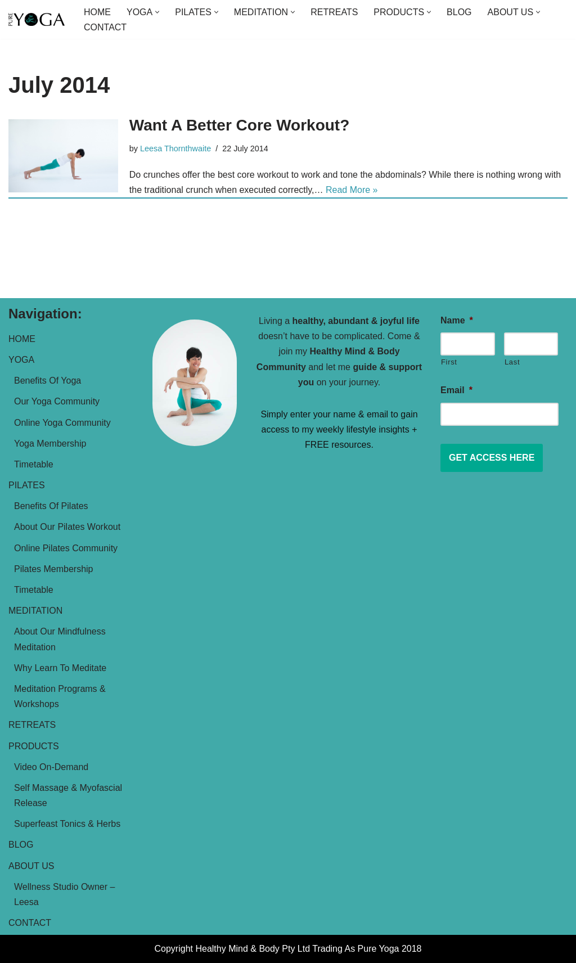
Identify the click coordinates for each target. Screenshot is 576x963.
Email (456, 390)
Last (512, 362)
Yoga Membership (50, 443)
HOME (97, 12)
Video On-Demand (51, 767)
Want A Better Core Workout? (239, 125)
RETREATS (334, 12)
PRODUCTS (33, 746)
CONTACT (105, 27)
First (449, 362)
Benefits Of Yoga (47, 380)
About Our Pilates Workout (67, 527)
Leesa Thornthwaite (175, 148)
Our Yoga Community (57, 401)
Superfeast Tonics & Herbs (67, 824)
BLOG (459, 12)
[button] (157, 12)
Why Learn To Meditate (60, 668)
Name (456, 320)
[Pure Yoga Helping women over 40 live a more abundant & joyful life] (36, 19)
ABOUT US (31, 866)
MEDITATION (35, 610)
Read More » (352, 190)
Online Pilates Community (66, 548)
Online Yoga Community (62, 423)
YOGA (21, 359)
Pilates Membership (53, 569)
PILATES (26, 485)
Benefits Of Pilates (51, 506)
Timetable (33, 464)
